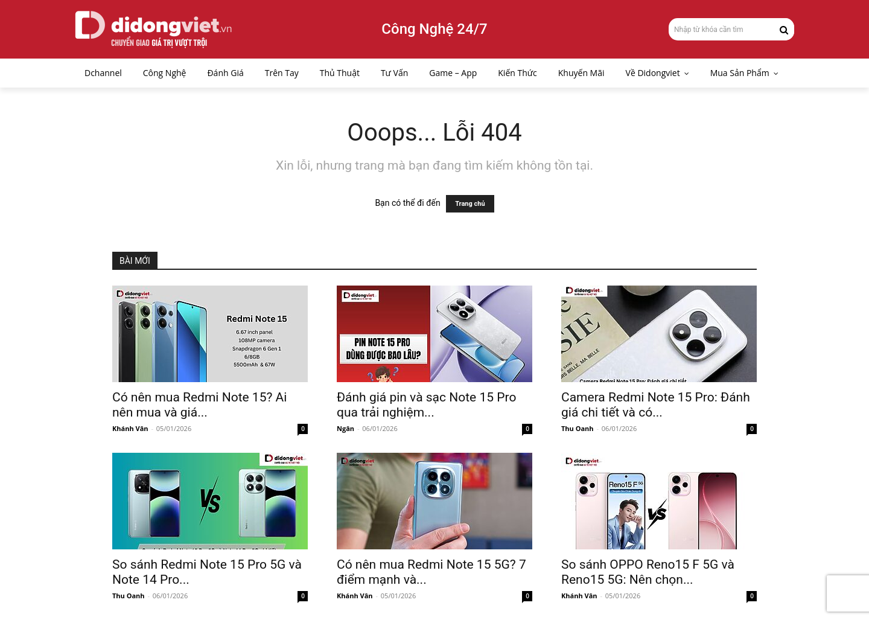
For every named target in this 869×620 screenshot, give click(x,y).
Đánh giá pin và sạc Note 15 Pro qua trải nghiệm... (426, 405)
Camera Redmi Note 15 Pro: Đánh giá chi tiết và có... (655, 405)
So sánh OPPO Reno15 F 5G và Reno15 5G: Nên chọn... (647, 572)
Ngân (345, 428)
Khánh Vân (130, 428)
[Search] (784, 29)
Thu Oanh (577, 428)
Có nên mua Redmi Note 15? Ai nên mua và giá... (199, 405)
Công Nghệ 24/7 (434, 29)
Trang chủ (470, 204)
